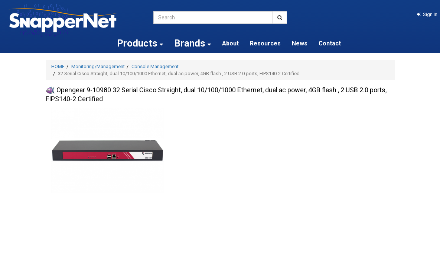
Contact (330, 43)
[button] (427, 14)
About (230, 43)
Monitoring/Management (98, 66)
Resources (265, 43)
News (299, 43)
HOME (58, 66)
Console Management (155, 66)
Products (140, 43)
